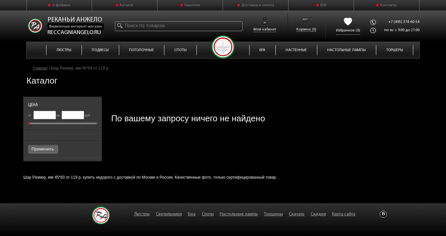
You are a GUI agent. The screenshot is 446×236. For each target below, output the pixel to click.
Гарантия (192, 5)
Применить (42, 149)
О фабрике (61, 5)
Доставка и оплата (257, 5)
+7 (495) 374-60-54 (403, 22)
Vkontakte (383, 214)
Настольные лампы (239, 214)
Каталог (127, 5)
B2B (323, 5)
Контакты (388, 5)
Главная (40, 68)
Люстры (142, 214)
